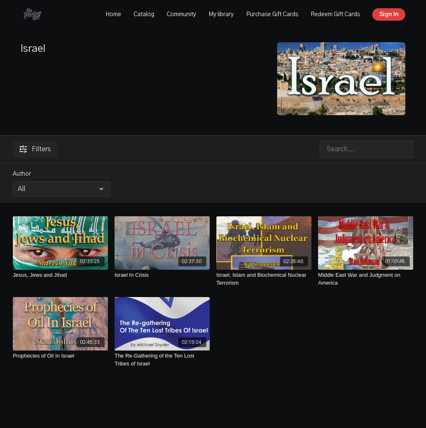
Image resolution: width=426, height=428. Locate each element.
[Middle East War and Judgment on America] (365, 279)
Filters (35, 149)
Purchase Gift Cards (272, 14)
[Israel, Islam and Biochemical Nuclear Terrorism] (263, 279)
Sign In (389, 14)
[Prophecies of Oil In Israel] (60, 356)
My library (221, 14)
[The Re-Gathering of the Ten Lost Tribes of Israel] (162, 360)
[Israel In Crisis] (162, 275)
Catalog (144, 14)
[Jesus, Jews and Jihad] (60, 275)
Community (181, 14)
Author (22, 174)
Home (113, 14)
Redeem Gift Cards (335, 14)
